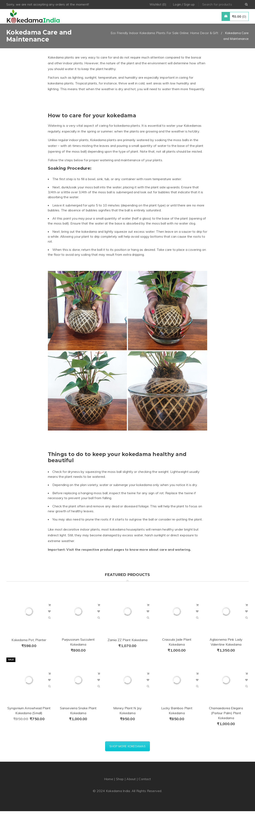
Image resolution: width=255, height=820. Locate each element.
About (131, 788)
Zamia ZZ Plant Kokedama (128, 649)
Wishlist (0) (157, 4)
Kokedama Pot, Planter (28, 649)
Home (108, 788)
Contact (145, 788)
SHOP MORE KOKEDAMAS (127, 755)
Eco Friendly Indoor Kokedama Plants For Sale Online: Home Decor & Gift (164, 42)
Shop (120, 788)
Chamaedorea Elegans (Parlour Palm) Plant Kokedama (226, 722)
